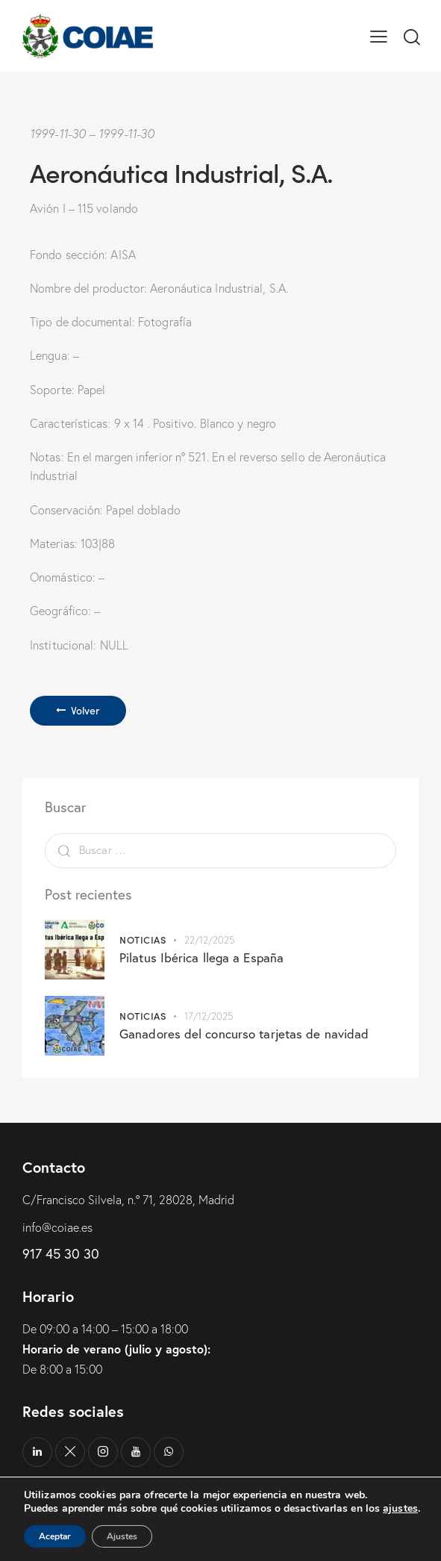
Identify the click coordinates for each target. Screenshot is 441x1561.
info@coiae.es (57, 1227)
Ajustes (122, 1536)
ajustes (400, 1508)
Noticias (142, 939)
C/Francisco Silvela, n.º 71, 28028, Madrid (128, 1199)
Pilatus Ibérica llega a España (201, 957)
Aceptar (55, 1536)
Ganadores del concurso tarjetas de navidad (244, 1033)
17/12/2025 (209, 1016)
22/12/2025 (209, 940)
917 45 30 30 (60, 1253)
